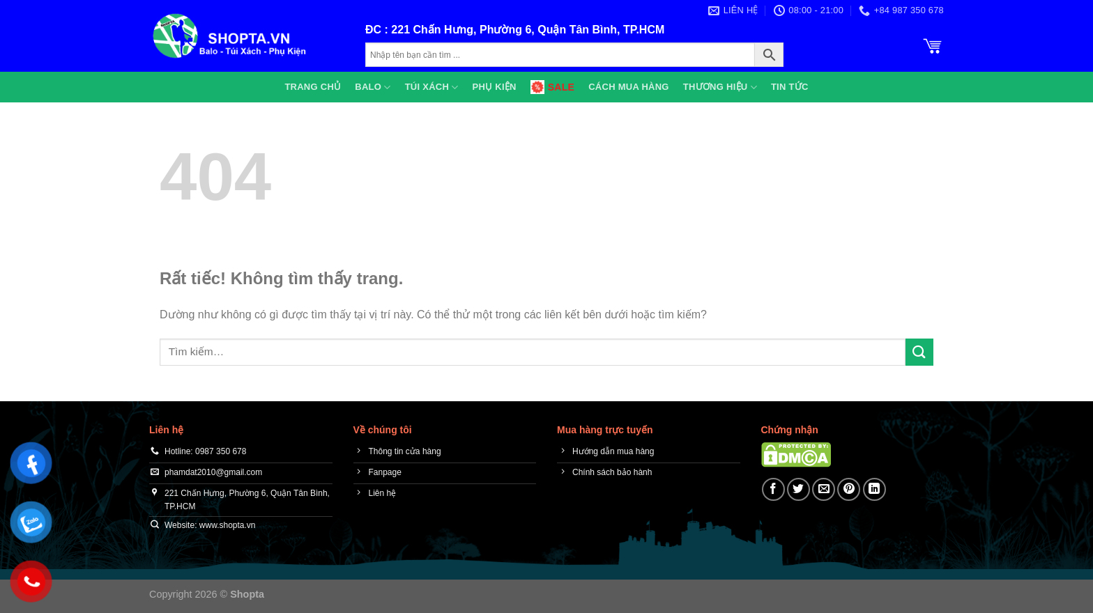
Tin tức (790, 87)
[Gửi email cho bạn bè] (823, 489)
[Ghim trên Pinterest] (848, 489)
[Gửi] (919, 352)
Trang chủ (312, 87)
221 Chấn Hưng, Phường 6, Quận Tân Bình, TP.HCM (527, 30)
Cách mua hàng (628, 87)
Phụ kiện (495, 87)
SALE (552, 87)
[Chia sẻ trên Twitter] (798, 489)
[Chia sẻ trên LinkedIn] (874, 489)
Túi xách (432, 87)
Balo (372, 87)
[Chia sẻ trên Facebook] (773, 489)
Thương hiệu (720, 87)
